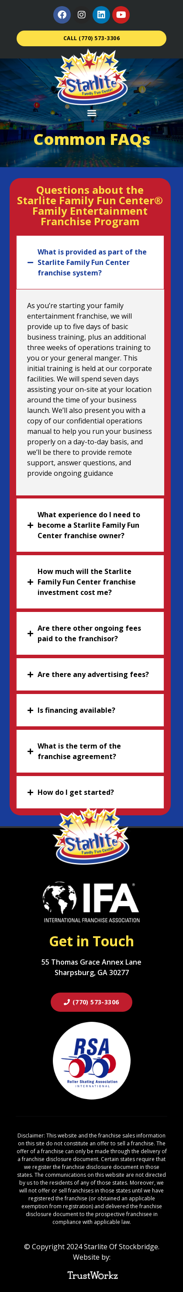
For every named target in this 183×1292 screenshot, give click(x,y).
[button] (91, 112)
